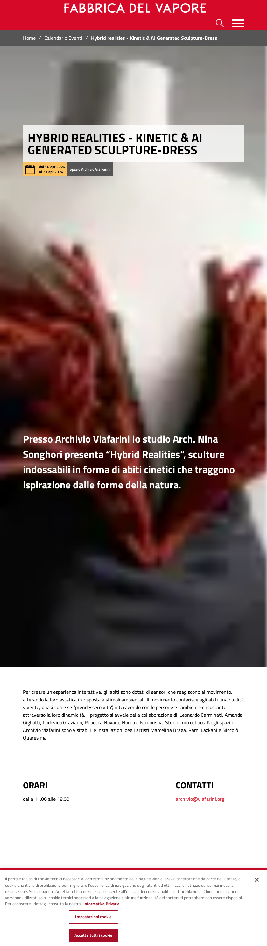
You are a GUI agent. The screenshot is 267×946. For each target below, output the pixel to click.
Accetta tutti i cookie (93, 938)
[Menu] (238, 23)
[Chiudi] (257, 883)
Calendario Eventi (63, 38)
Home (29, 38)
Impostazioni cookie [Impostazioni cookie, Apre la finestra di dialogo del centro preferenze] (93, 920)
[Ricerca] (220, 23)
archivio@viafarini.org (200, 799)
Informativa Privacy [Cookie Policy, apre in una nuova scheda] (101, 907)
